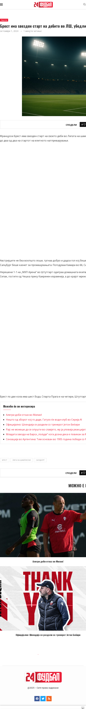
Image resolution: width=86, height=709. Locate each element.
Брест (4, 460)
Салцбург (40, 460)
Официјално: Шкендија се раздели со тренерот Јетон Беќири (43, 424)
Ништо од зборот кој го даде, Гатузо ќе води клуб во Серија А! (44, 419)
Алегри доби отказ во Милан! (24, 414)
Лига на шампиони (21, 460)
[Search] (84, 4)
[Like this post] (84, 124)
